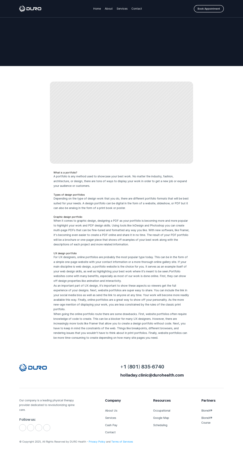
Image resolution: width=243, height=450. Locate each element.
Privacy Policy (97, 441)
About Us (111, 410)
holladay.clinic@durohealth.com (152, 375)
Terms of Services (122, 441)
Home (97, 8)
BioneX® (206, 410)
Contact (136, 8)
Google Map (161, 417)
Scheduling (160, 425)
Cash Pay (111, 425)
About (109, 8)
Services (122, 8)
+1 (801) (130, 367)
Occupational (161, 410)
